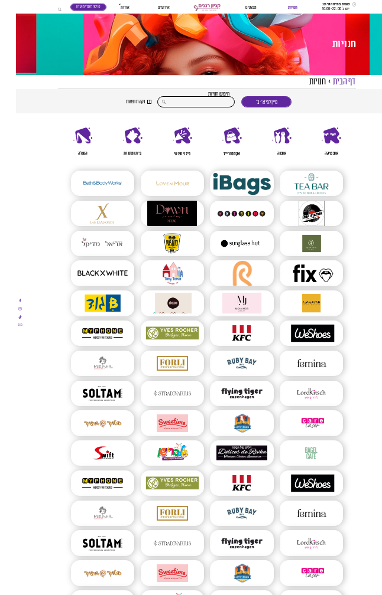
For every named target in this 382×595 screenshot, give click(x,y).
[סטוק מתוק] (86, 423)
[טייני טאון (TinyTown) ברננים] (156, 273)
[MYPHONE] (86, 333)
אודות (109, 7)
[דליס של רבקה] (225, 453)
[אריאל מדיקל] (86, 243)
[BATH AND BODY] (86, 183)
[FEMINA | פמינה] (295, 363)
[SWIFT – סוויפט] (86, 453)
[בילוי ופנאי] (166, 142)
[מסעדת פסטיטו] (156, 243)
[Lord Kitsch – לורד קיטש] (295, 393)
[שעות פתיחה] (323, 7)
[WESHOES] (295, 333)
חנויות (276, 7)
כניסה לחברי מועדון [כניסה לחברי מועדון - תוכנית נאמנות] (72, 6)
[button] (191, 7)
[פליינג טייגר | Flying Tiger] (225, 393)
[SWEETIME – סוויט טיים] (156, 423)
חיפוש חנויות (202, 94)
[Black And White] (86, 273)
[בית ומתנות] (116, 142)
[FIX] (295, 273)
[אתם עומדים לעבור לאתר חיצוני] (4, 300)
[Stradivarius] (156, 393)
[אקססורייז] (216, 142)
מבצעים (235, 7)
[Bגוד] (86, 303)
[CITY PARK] (225, 423)
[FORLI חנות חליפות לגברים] (156, 363)
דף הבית (328, 82)
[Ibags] (225, 183)
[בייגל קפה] (295, 453)
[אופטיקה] (315, 142)
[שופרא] (225, 213)
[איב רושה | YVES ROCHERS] (156, 333)
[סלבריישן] (156, 453)
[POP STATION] (295, 213)
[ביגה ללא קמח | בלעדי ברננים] (295, 243)
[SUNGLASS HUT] (225, 243)
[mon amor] (225, 303)
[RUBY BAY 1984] (225, 363)
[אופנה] (265, 142)
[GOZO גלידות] (156, 303)
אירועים (148, 7)
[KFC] (225, 333)
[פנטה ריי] (225, 273)
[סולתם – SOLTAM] (86, 393)
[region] (191, 142)
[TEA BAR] (295, 183)
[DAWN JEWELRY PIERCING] (156, 213)
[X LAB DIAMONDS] (86, 213)
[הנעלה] (67, 142)
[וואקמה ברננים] (295, 303)
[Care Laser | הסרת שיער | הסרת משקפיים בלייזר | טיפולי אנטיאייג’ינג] (295, 423)
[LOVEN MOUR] (156, 183)
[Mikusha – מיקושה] (86, 363)
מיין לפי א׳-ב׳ (250, 102)
